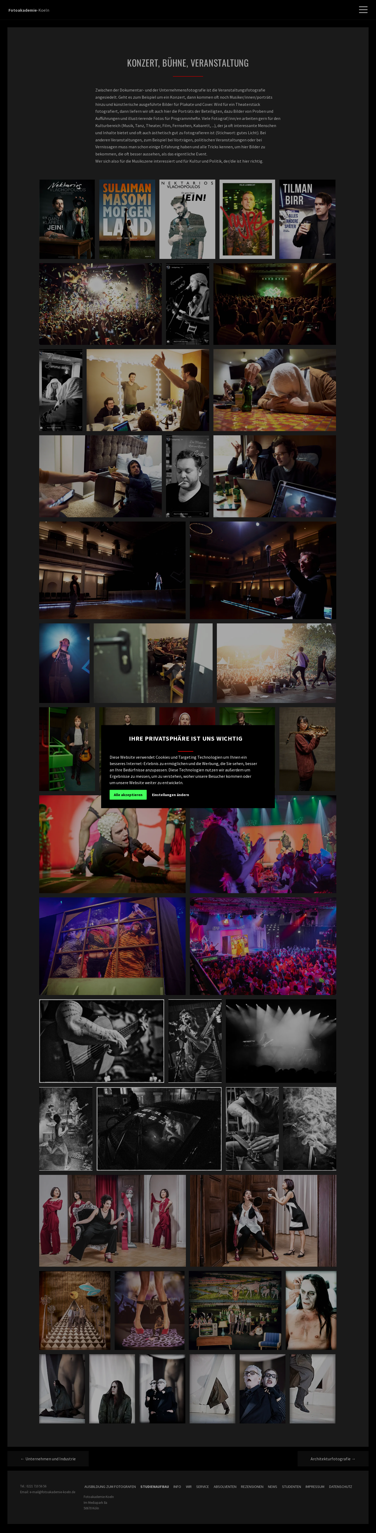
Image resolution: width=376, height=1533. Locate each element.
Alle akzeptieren (128, 794)
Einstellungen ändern (170, 794)
